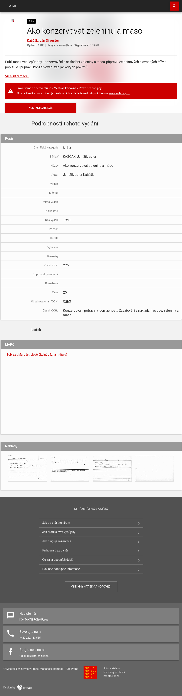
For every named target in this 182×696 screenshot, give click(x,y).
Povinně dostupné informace (61, 569)
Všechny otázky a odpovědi (91, 586)
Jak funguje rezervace (56, 541)
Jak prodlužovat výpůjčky (58, 532)
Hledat (174, 6)
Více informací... (17, 76)
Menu (12, 6)
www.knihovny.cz (119, 93)
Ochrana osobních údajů (57, 559)
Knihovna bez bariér (55, 550)
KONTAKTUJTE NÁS (41, 107)
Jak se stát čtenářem (56, 522)
